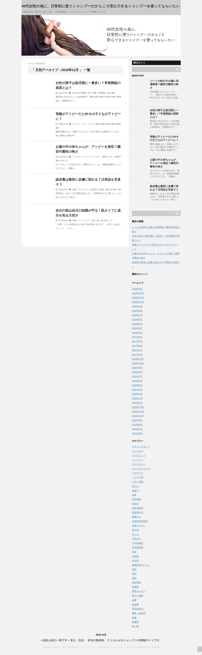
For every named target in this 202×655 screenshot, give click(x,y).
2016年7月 (137, 376)
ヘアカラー (137, 473)
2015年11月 (138, 411)
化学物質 (82, 93)
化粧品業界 (137, 508)
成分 (93, 220)
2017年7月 (137, 341)
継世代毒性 (116, 124)
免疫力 (135, 490)
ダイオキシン (139, 464)
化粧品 (135, 503)
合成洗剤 (93, 189)
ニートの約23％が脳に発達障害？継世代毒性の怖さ (164, 84)
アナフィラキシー (141, 446)
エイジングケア (83, 220)
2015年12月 (138, 407)
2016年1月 (137, 402)
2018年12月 (138, 293)
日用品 (101, 189)
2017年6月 (137, 345)
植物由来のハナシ (141, 565)
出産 (134, 495)
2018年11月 (138, 297)
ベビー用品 (137, 481)
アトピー (82, 124)
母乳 (134, 569)
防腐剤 (135, 622)
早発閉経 (101, 93)
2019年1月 (137, 289)
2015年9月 (137, 420)
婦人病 (75, 93)
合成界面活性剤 (140, 521)
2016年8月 (137, 372)
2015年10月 (138, 416)
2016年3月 (137, 394)
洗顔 (134, 578)
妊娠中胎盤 (105, 124)
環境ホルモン (108, 157)
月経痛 (135, 556)
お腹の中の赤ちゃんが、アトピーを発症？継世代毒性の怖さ (164, 163)
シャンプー (137, 460)
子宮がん (136, 538)
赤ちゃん (64, 160)
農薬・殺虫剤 (139, 613)
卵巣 (94, 93)
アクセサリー (82, 189)
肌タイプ (108, 220)
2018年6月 (137, 319)
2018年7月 (137, 315)
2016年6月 (137, 381)
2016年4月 (137, 389)
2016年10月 (138, 363)
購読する (139, 62)
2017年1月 (137, 354)
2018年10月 (138, 302)
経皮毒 (113, 189)
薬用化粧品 (137, 608)
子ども (75, 124)
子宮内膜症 (137, 543)
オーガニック (139, 455)
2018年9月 (137, 306)
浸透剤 (135, 587)
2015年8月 (137, 424)
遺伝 (57, 128)
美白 (98, 220)
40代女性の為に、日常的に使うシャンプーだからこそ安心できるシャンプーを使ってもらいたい (100, 6)
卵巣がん (136, 516)
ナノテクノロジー (141, 468)
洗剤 (134, 573)
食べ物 (135, 626)
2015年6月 (137, 433)
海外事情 (136, 582)
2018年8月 (137, 310)
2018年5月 (137, 324)
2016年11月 (138, 359)
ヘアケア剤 (137, 477)
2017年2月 (137, 350)
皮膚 (74, 189)
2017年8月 (137, 337)
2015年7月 (137, 429)
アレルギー (77, 157)
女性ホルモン (139, 525)
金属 (134, 617)
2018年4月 (137, 328)
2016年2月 (137, 398)
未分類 (135, 560)
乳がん (135, 486)
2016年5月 (137, 385)
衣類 (119, 189)
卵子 (89, 93)
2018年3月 (137, 332)
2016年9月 (137, 367)
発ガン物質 (137, 595)
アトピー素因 (93, 124)
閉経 (113, 93)
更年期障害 (137, 547)
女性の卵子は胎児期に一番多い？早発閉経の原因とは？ (164, 113)
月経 (108, 93)
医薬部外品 (137, 512)
